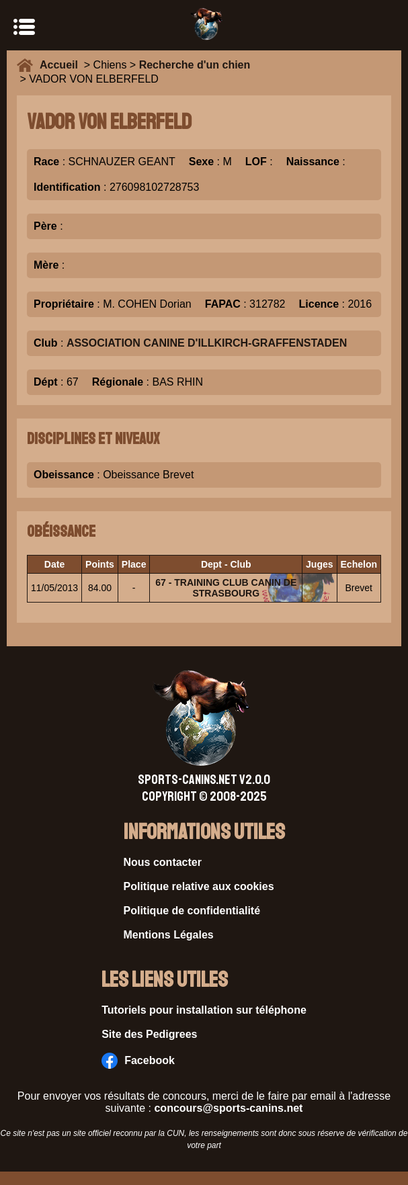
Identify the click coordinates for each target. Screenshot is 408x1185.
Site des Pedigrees (149, 1034)
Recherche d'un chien (195, 65)
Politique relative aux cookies (199, 886)
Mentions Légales (169, 934)
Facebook (138, 1061)
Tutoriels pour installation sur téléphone (204, 1010)
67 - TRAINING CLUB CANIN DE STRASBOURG (225, 588)
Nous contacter (163, 862)
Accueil (62, 65)
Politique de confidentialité (192, 910)
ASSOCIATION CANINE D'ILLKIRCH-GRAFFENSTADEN (207, 343)
